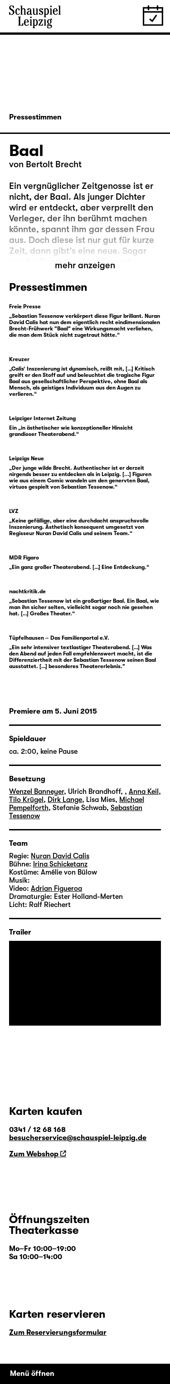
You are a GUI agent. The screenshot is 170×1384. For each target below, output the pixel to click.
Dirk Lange (65, 800)
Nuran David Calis (60, 856)
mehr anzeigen (85, 265)
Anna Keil (144, 792)
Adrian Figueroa (56, 888)
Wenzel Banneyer (36, 792)
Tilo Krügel (26, 800)
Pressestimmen (35, 117)
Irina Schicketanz (60, 864)
